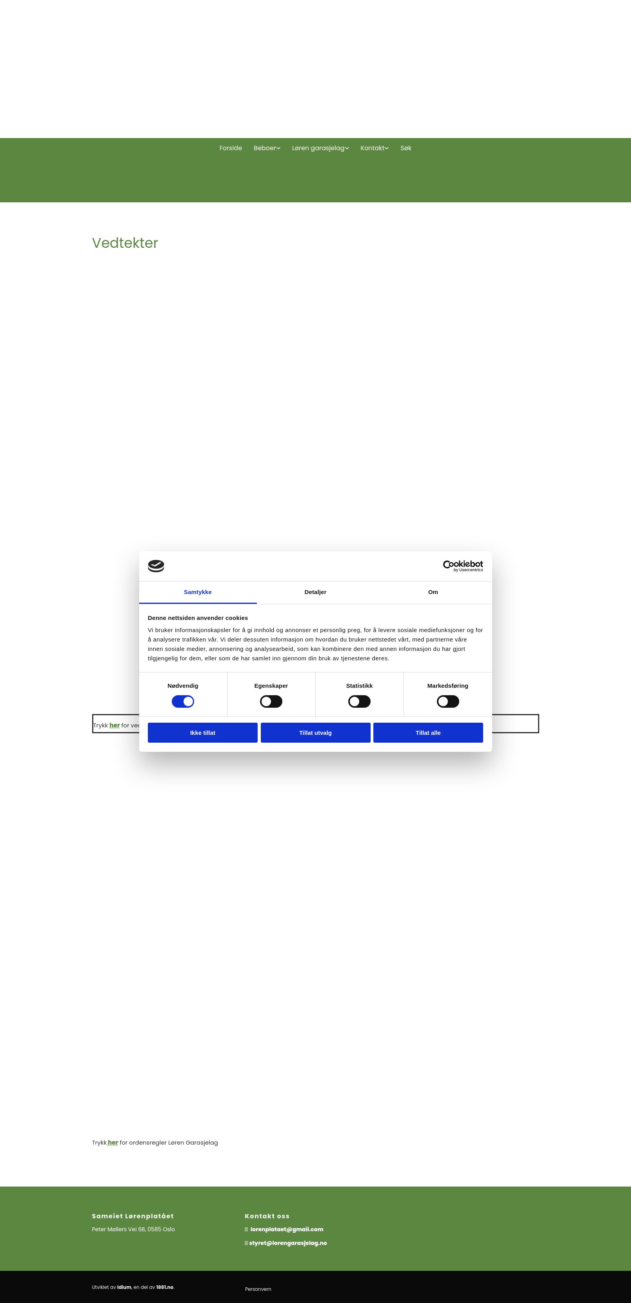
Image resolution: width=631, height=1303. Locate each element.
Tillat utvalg (315, 732)
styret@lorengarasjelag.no (288, 1243)
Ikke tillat (202, 732)
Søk (405, 148)
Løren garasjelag (318, 148)
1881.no (165, 1287)
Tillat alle (428, 732)
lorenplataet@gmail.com (288, 1229)
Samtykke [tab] (198, 592)
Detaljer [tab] (316, 592)
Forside (231, 148)
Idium (124, 1287)
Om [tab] (433, 592)
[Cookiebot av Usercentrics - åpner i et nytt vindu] (449, 566)
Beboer (265, 148)
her (114, 725)
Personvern (258, 1289)
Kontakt (373, 148)
